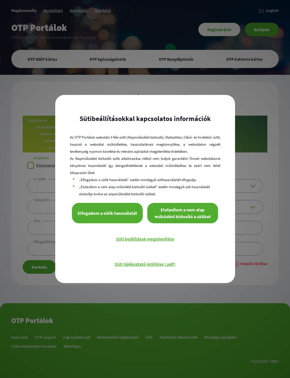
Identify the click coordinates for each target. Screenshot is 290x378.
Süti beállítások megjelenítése (145, 239)
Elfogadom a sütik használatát (107, 213)
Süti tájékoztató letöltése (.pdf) (145, 264)
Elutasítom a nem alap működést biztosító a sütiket (183, 213)
